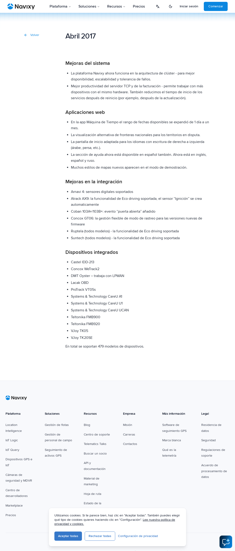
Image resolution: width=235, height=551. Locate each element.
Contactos (130, 444)
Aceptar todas (69, 536)
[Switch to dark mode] (170, 6)
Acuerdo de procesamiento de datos (214, 471)
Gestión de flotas (57, 425)
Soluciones (89, 6)
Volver (31, 35)
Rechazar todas (101, 536)
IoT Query (12, 450)
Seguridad (208, 440)
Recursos (116, 6)
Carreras (129, 434)
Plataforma (60, 6)
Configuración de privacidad (139, 536)
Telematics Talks (95, 444)
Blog (87, 425)
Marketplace (14, 505)
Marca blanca (171, 440)
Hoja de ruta (92, 494)
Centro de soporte (97, 434)
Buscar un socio (95, 453)
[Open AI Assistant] (225, 541)
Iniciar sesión (189, 6)
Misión (127, 425)
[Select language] (157, 6)
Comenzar (215, 6)
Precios (139, 6)
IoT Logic (12, 440)
